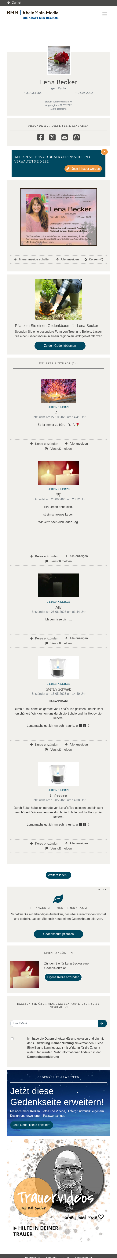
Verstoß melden (58, 448)
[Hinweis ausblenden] (104, 151)
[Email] (64, 137)
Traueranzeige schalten (32, 259)
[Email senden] (54, 1023)
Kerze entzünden (44, 443)
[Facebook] (40, 137)
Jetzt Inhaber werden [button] (83, 168)
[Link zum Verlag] (40, 14)
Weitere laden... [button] (58, 875)
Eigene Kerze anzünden (63, 977)
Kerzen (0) (94, 259)
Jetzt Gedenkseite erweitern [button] (31, 1124)
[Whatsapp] (76, 137)
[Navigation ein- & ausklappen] (105, 14)
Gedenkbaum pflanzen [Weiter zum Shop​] (58, 934)
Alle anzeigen (67, 259)
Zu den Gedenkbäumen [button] (60, 345)
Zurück (14, 2)
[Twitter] (52, 137)
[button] (102, 1023)
